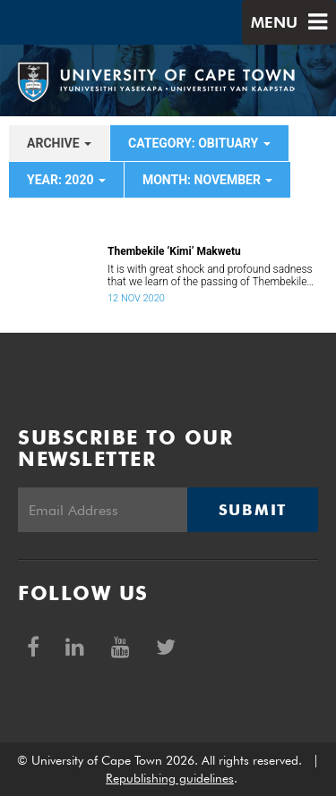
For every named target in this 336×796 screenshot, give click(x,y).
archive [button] (59, 143)
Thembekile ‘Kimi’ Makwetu (174, 251)
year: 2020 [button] (66, 180)
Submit (253, 510)
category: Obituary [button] (199, 143)
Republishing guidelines (170, 778)
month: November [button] (207, 180)
